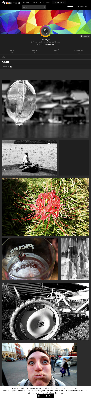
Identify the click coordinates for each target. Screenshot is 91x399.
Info (3, 57)
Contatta (84, 36)
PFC (56, 50)
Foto (34, 3)
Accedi (69, 7)
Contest (25, 3)
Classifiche (45, 3)
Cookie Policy (48, 396)
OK (39, 396)
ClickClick (50, 44)
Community (58, 3)
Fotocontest (11, 2)
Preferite (7, 67)
